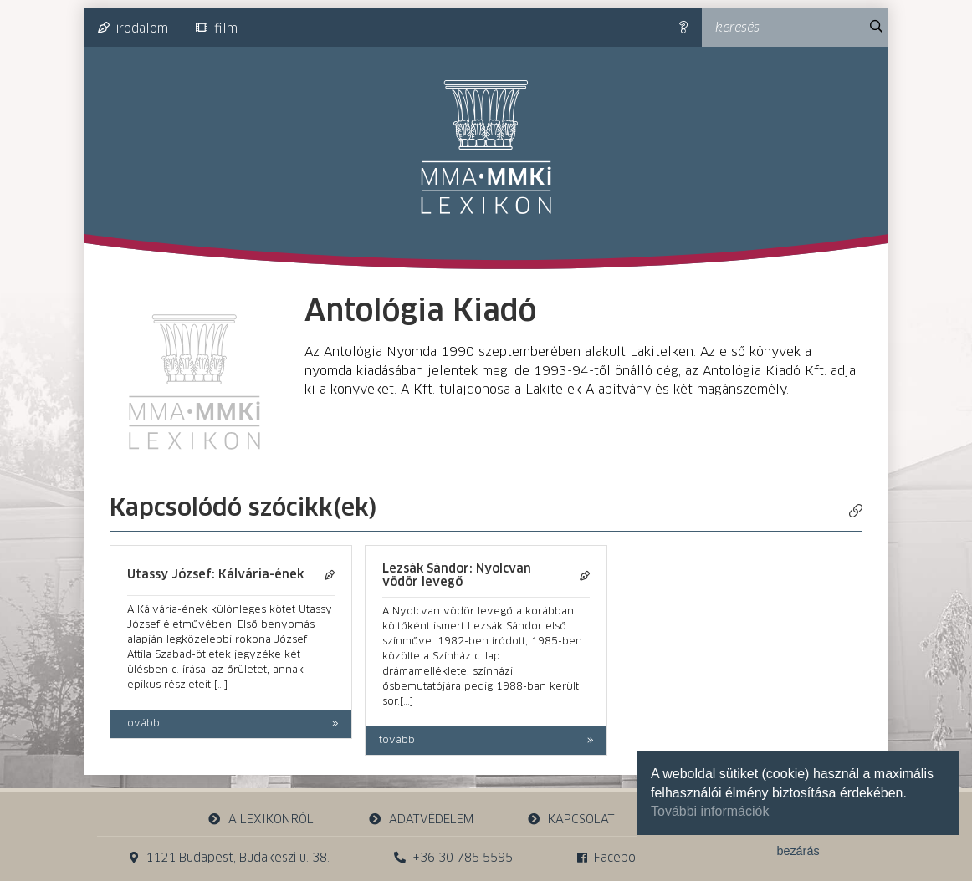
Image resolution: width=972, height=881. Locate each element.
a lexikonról (261, 819)
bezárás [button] (797, 851)
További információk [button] (710, 811)
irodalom (133, 28)
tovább (142, 724)
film (217, 28)
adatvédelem (420, 819)
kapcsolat (571, 819)
